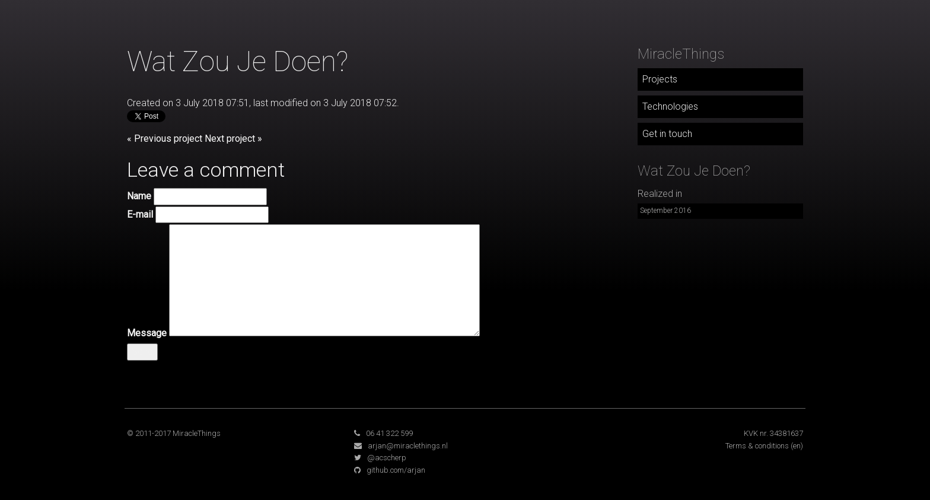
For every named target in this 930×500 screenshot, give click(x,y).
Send (142, 351)
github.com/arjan (396, 470)
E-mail (140, 214)
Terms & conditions (757, 445)
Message (147, 333)
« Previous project (164, 138)
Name (139, 196)
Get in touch (667, 133)
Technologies (670, 106)
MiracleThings (681, 54)
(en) (797, 445)
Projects (659, 79)
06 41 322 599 (389, 433)
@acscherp (386, 457)
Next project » (233, 138)
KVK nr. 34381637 (773, 433)
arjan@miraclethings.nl (408, 445)
